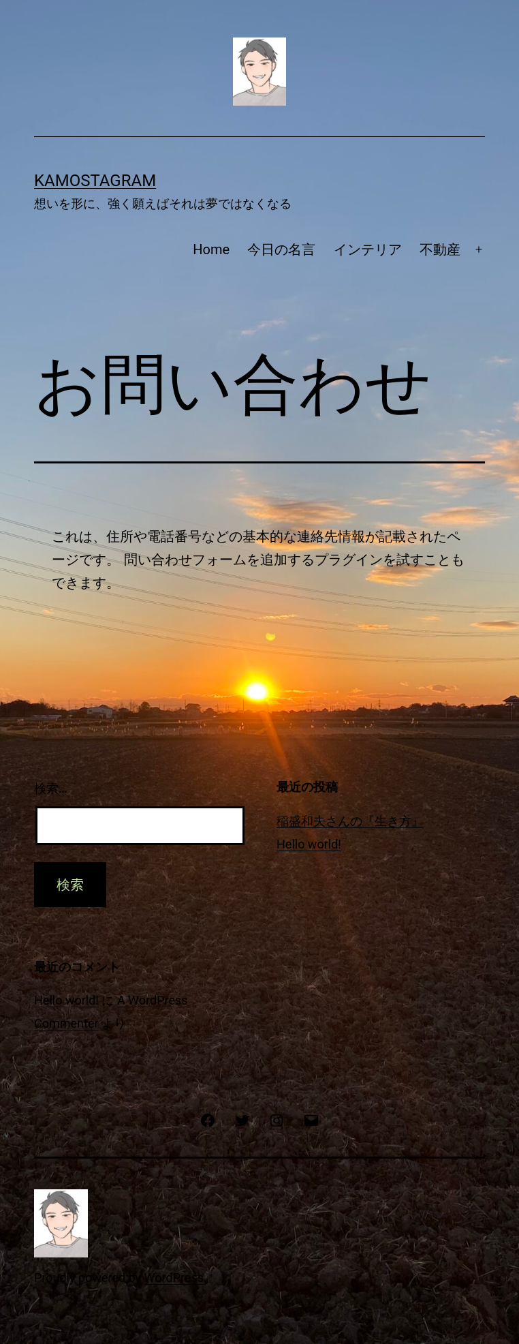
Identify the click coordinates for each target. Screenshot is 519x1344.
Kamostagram (95, 180)
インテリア (368, 249)
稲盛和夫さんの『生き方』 (350, 821)
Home (211, 249)
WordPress (174, 1277)
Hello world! (309, 844)
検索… (50, 788)
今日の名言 (281, 249)
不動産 (440, 249)
